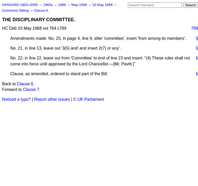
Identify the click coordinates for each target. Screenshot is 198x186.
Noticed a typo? (16, 99)
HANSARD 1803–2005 (20, 5)
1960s (48, 5)
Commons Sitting (16, 10)
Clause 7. (31, 89)
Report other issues (52, 99)
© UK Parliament (88, 99)
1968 (62, 5)
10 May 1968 (102, 5)
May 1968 (79, 5)
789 (194, 28)
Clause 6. (41, 10)
